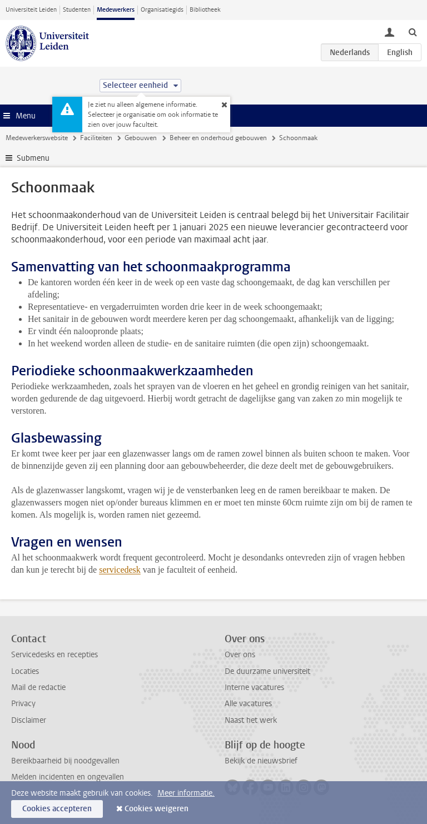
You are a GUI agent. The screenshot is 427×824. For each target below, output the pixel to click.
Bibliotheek (205, 10)
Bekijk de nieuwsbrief (261, 761)
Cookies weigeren (156, 808)
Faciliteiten (96, 137)
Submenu (33, 158)
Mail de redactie (38, 687)
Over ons (240, 654)
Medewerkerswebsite (37, 137)
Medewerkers (116, 10)
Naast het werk (251, 720)
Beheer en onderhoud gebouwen (218, 137)
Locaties (25, 671)
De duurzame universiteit (267, 671)
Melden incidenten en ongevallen (67, 777)
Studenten (77, 10)
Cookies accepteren (57, 808)
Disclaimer (28, 720)
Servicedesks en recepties (54, 654)
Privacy (23, 703)
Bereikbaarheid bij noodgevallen (65, 761)
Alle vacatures (248, 703)
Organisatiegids (162, 10)
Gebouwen (141, 137)
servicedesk (120, 569)
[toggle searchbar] (412, 32)
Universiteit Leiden (31, 10)
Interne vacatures (254, 687)
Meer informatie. (186, 793)
